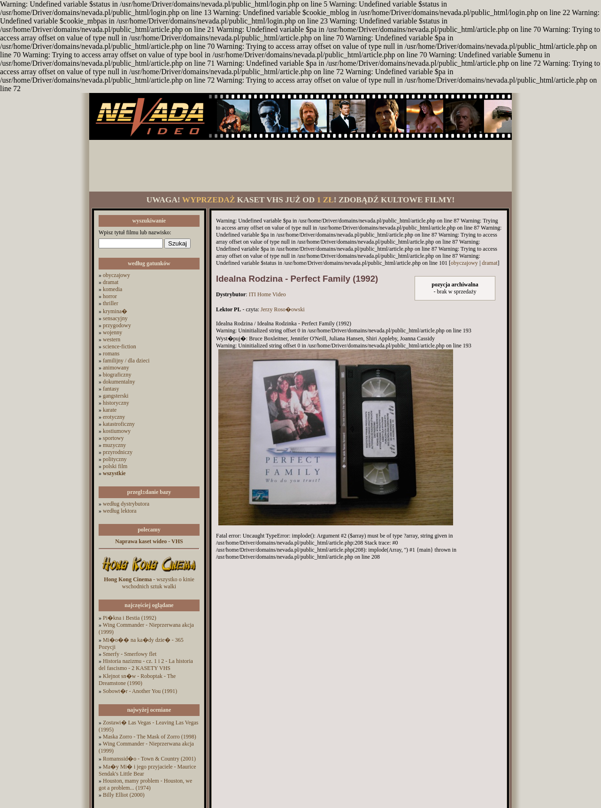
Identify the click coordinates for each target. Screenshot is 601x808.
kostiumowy (117, 431)
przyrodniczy (117, 452)
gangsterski (116, 395)
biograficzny (117, 374)
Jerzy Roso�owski (283, 309)
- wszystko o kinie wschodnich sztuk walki (149, 583)
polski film (115, 466)
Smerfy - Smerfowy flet (129, 654)
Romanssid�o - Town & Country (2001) (149, 758)
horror (110, 296)
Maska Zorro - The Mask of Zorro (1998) (149, 736)
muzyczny (114, 445)
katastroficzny (119, 424)
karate (109, 410)
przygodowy (117, 325)
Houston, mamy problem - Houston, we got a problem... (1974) (145, 784)
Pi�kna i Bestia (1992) (129, 618)
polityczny (115, 459)
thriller (110, 303)
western (111, 339)
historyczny (116, 403)
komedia (112, 289)
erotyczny (114, 417)
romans (111, 353)
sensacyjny (115, 318)
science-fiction (119, 346)
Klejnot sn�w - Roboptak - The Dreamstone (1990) (137, 679)
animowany (116, 367)
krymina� (115, 311)
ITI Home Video (267, 294)
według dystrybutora (126, 503)
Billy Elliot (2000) (124, 795)
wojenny (112, 332)
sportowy (113, 438)
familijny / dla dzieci (126, 360)
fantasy (111, 388)
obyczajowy (116, 275)
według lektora (120, 511)
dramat (110, 282)
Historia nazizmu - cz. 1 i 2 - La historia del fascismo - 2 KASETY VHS (146, 664)
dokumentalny (119, 381)
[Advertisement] (300, 166)
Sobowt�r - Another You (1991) (140, 691)
